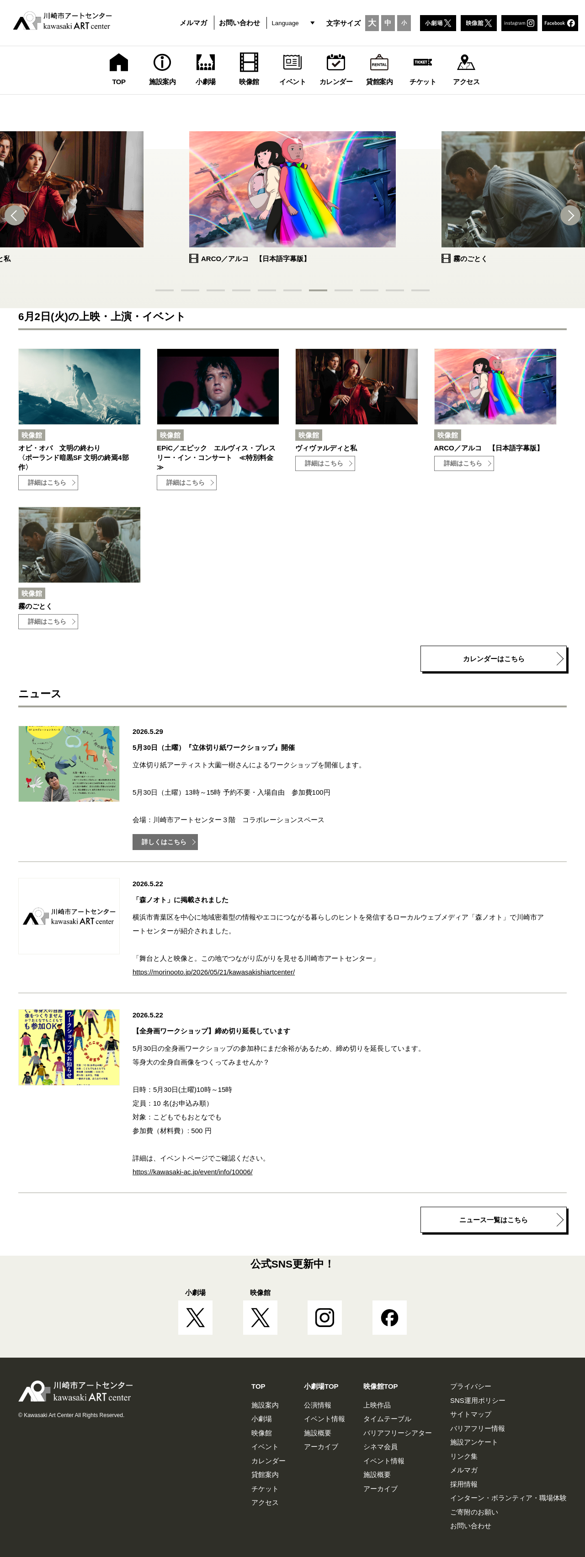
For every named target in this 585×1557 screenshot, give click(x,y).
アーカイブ (321, 1446)
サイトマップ (470, 1414)
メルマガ (193, 23)
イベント (265, 1446)
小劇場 (261, 1419)
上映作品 (377, 1405)
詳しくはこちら (164, 842)
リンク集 (464, 1456)
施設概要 (317, 1433)
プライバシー (470, 1386)
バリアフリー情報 (477, 1428)
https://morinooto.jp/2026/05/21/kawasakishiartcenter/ (214, 972)
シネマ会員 (380, 1446)
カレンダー (268, 1461)
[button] (18, 215)
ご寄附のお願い (474, 1512)
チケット (265, 1489)
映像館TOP (380, 1386)
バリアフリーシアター (397, 1433)
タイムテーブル (387, 1419)
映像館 (261, 1433)
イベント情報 (324, 1419)
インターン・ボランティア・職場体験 (508, 1498)
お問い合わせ (239, 23)
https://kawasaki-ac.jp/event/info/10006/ (193, 1172)
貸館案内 (265, 1474)
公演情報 (317, 1405)
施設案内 (265, 1405)
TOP (258, 1386)
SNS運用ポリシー (477, 1400)
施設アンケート (474, 1442)
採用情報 (464, 1484)
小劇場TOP (321, 1386)
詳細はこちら (47, 482)
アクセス (265, 1502)
